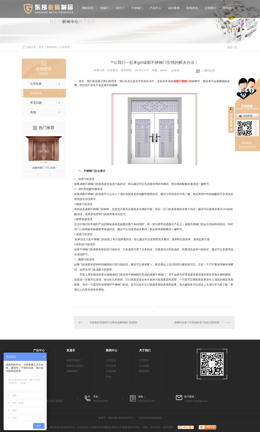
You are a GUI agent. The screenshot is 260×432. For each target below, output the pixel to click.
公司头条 (111, 360)
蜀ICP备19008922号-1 (120, 417)
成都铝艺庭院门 (75, 365)
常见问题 (111, 371)
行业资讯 (64, 47)
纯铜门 (104, 8)
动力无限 (168, 427)
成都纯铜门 (72, 371)
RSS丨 (137, 427)
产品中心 (155, 8)
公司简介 (210, 8)
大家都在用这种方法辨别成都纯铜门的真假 (113, 322)
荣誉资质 (144, 371)
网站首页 (88, 8)
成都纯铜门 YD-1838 (43, 167)
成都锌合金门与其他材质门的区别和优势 (196, 322)
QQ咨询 (247, 115)
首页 (41, 47)
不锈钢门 (137, 8)
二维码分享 (208, 70)
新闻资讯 (192, 8)
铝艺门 (120, 8)
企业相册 (144, 365)
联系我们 (228, 8)
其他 (108, 376)
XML (145, 427)
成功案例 (174, 8)
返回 (232, 47)
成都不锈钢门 (74, 360)
